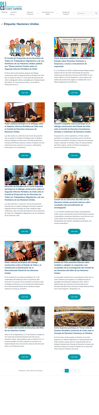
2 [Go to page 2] (70, 371)
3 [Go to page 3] (74, 371)
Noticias (4, 12)
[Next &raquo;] (78, 371)
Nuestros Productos (32, 13)
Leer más (24, 93)
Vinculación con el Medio (50, 13)
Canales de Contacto (68, 13)
